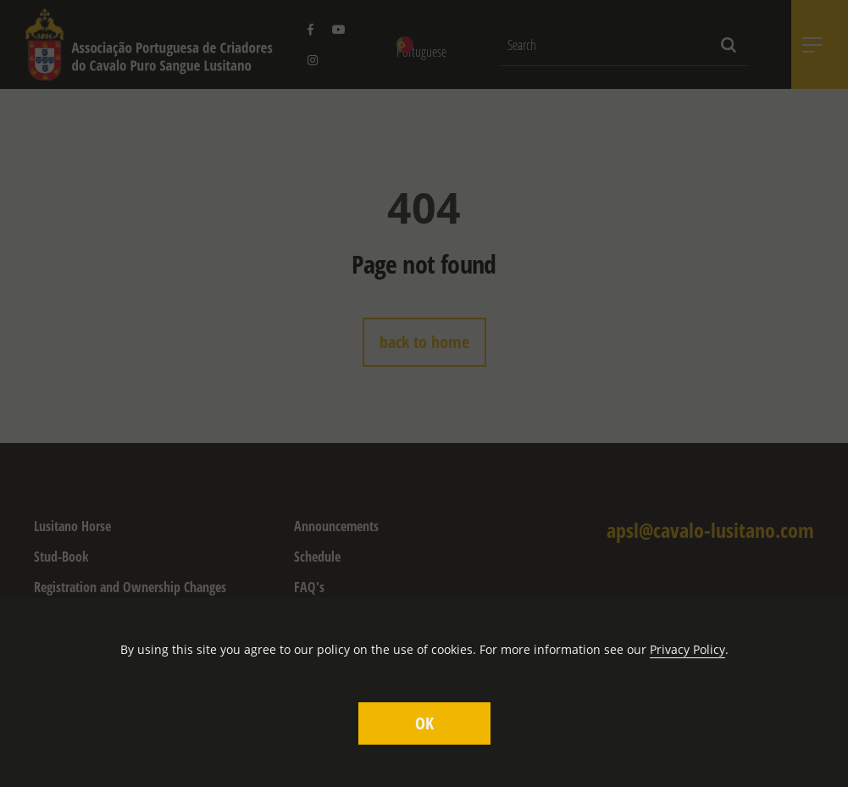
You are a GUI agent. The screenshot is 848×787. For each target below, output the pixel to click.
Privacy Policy (687, 649)
